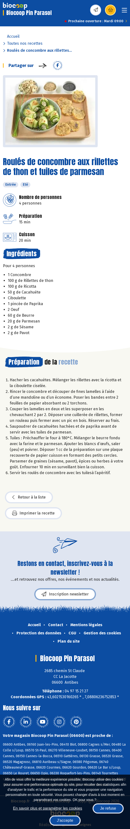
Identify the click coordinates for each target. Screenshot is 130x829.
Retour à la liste (29, 497)
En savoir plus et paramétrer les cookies (47, 808)
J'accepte (65, 820)
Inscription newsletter (65, 594)
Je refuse (108, 808)
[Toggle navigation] (124, 12)
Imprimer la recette (33, 513)
